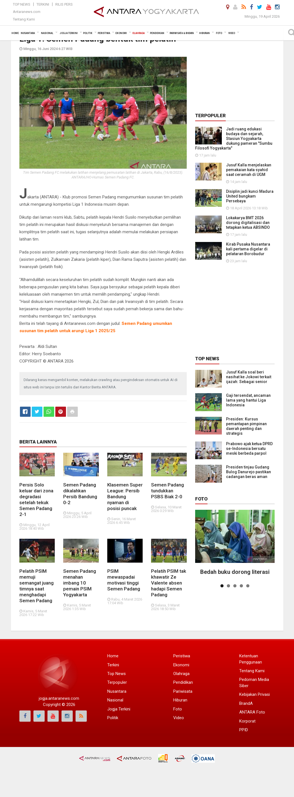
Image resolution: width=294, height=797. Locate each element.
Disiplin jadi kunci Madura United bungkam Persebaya (250, 196)
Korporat (247, 721)
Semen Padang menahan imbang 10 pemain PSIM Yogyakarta (79, 582)
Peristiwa (181, 655)
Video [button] (231, 33)
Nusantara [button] (28, 33)
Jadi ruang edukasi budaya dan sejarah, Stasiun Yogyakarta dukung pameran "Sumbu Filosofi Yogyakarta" (233, 138)
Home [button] (15, 33)
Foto (201, 499)
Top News (21, 4)
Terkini (43, 4)
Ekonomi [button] (121, 33)
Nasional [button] (47, 33)
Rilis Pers (64, 4)
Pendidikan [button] (157, 33)
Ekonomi (181, 664)
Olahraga (181, 673)
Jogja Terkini (118, 709)
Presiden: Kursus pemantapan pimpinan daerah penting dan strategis (246, 426)
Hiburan (180, 700)
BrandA (246, 703)
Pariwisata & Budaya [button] (182, 33)
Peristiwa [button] (104, 33)
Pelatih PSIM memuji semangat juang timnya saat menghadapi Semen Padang (36, 585)
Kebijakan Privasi (254, 694)
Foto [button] (219, 33)
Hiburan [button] (204, 33)
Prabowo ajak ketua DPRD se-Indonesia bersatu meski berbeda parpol (249, 448)
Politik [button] (87, 33)
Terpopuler (117, 682)
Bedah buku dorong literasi (235, 572)
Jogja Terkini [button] (69, 33)
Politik (112, 717)
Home (112, 655)
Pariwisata (182, 691)
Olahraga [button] (138, 33)
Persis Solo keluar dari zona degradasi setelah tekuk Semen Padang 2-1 (36, 499)
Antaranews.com (26, 12)
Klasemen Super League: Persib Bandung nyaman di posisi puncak (125, 496)
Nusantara (116, 691)
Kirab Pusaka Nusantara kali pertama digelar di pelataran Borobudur (248, 249)
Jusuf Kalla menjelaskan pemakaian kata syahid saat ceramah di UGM (248, 170)
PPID (243, 729)
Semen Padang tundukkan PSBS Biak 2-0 (167, 490)
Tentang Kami (24, 19)
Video (178, 717)
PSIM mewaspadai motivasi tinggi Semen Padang (123, 580)
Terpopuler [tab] (210, 115)
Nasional (115, 700)
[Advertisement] (237, 69)
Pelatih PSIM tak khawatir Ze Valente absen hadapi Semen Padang (168, 582)
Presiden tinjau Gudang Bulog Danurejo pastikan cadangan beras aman (248, 472)
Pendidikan (183, 682)
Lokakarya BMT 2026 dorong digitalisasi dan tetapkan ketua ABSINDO (248, 223)
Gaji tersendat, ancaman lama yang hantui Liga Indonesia (248, 400)
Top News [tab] (207, 358)
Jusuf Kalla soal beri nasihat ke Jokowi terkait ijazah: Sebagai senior (248, 377)
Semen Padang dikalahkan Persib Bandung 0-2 (80, 493)
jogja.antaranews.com (59, 698)
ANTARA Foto (252, 712)
